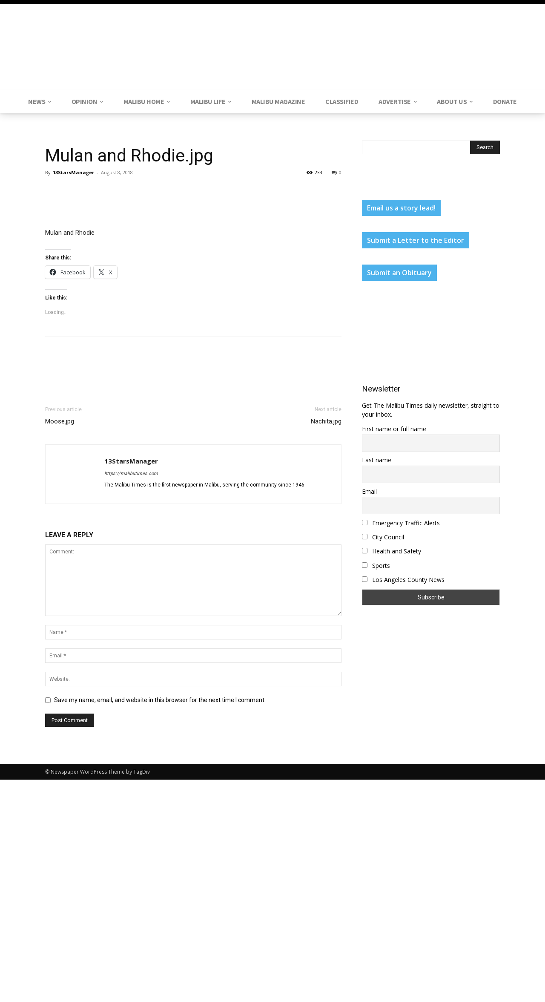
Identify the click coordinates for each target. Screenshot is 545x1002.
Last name (376, 460)
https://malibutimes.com (131, 696)
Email (369, 491)
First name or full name (394, 429)
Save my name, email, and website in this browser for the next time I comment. (160, 922)
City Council (383, 537)
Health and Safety (391, 551)
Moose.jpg (59, 644)
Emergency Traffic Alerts (401, 523)
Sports (376, 565)
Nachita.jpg (326, 644)
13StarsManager (73, 172)
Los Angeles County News (403, 580)
